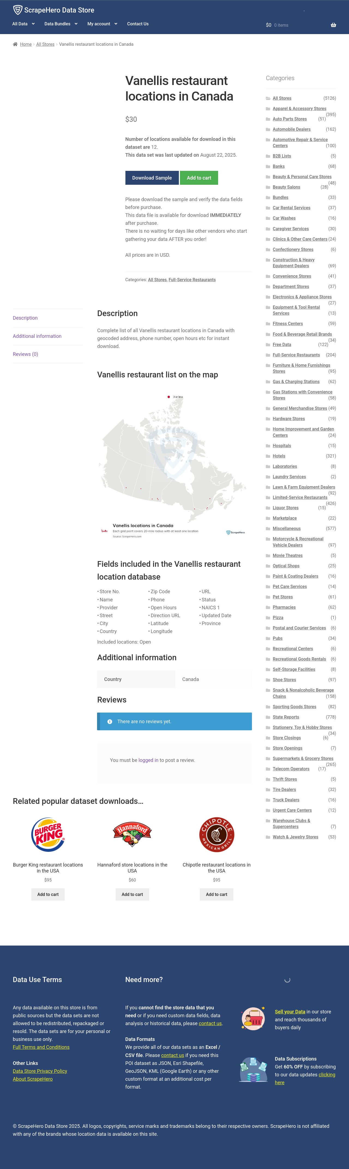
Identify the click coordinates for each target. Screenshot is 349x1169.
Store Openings (287, 748)
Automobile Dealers (292, 129)
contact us (210, 1023)
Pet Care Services (290, 586)
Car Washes (284, 218)
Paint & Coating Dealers (295, 576)
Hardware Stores (289, 418)
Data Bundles (57, 23)
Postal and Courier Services (299, 628)
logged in (148, 760)
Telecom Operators (291, 768)
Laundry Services (289, 476)
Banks (279, 166)
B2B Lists (282, 156)
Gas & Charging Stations (296, 381)
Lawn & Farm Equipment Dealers (304, 487)
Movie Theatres (288, 555)
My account (99, 23)
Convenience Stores (292, 276)
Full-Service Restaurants (192, 279)
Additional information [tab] (37, 336)
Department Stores (291, 286)
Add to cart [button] (48, 894)
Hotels (279, 456)
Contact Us (138, 23)
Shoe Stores (284, 679)
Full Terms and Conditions (41, 1047)
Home (26, 44)
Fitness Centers (288, 323)
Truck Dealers (286, 799)
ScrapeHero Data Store (59, 10)
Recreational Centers (293, 648)
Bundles (280, 197)
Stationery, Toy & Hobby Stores (302, 727)
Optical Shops (286, 565)
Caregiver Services (291, 228)
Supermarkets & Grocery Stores (303, 758)
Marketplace (285, 518)
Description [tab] (25, 318)
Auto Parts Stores (290, 119)
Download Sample (152, 178)
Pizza (278, 617)
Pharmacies (284, 607)
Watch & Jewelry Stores (295, 837)
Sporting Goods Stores (295, 706)
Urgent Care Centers (292, 810)
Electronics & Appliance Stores (302, 296)
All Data (20, 23)
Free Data (282, 344)
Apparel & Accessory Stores (299, 108)
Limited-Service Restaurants (300, 497)
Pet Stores (283, 596)
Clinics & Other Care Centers (300, 239)
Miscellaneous (287, 528)
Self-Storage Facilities (294, 669)
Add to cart (199, 178)
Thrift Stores (285, 779)
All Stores (45, 44)
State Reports (286, 717)
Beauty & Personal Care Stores (302, 176)
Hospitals (282, 445)
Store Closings (287, 737)
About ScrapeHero (33, 1079)
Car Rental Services (292, 207)
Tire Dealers (284, 789)
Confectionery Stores (293, 249)
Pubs (278, 638)
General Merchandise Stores (300, 408)
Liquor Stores (286, 507)
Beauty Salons (286, 187)
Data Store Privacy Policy (40, 1071)
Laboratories (285, 466)
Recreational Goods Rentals (299, 659)
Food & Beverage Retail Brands (302, 334)
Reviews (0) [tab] (25, 354)
